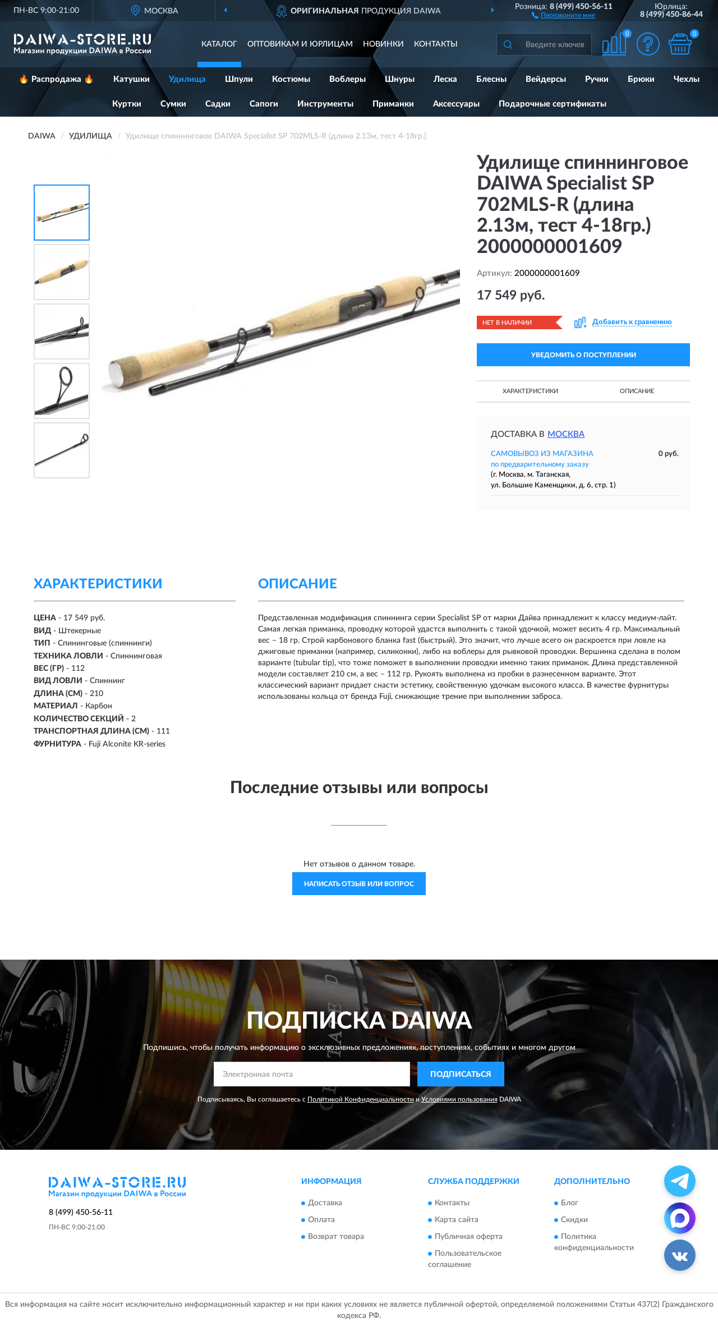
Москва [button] (565, 434)
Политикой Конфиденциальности (360, 1099)
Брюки (641, 79)
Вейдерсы (546, 79)
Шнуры (400, 79)
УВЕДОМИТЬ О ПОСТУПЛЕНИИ (583, 355)
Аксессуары (456, 104)
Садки (218, 104)
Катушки (131, 79)
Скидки (574, 1220)
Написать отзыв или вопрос (359, 884)
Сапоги (264, 104)
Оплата (321, 1220)
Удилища (187, 79)
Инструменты (325, 104)
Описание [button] (637, 391)
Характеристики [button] (530, 391)
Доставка (325, 1203)
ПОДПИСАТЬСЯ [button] (460, 1075)
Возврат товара (336, 1237)
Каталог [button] (219, 44)
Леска (445, 79)
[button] (563, 14)
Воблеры (347, 79)
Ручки (597, 79)
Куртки (126, 104)
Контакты (436, 44)
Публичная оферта (469, 1237)
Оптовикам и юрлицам (300, 44)
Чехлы (686, 79)
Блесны (491, 79)
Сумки (173, 104)
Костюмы (291, 79)
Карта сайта (456, 1220)
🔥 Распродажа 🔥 (56, 79)
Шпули (239, 79)
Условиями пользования (459, 1099)
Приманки (393, 104)
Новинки (383, 44)
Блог (569, 1203)
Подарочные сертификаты (552, 104)
